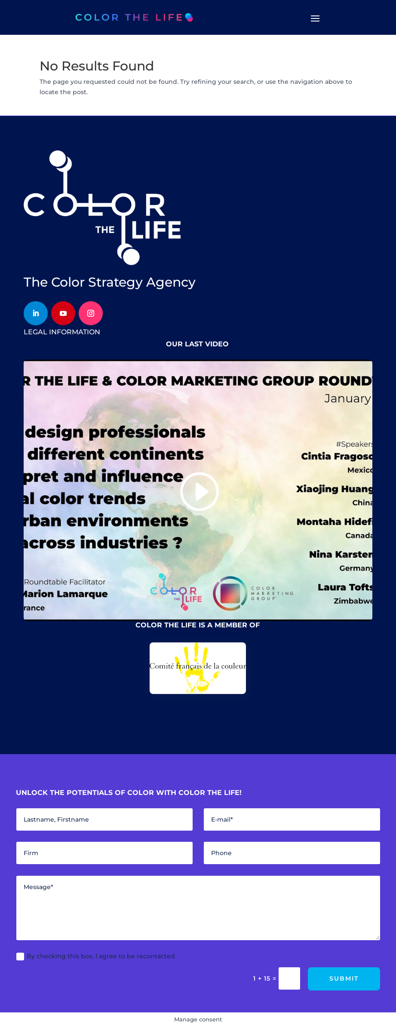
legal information (62, 332)
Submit (344, 978)
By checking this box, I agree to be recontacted (95, 956)
